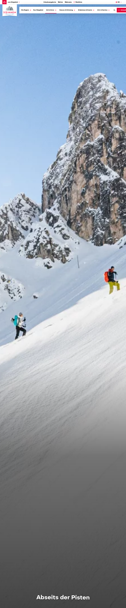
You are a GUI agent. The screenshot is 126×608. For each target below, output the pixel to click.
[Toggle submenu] (25, 10)
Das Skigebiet (38, 10)
